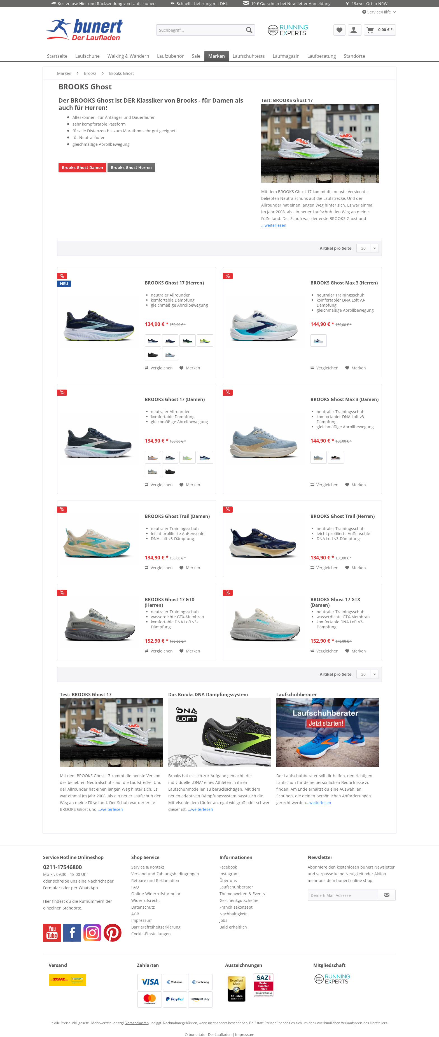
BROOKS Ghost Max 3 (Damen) (344, 399)
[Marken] (216, 56)
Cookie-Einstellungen (151, 933)
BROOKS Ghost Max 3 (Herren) (344, 283)
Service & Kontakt (147, 867)
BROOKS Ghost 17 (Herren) (174, 283)
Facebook (228, 867)
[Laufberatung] (321, 56)
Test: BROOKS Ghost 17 (287, 100)
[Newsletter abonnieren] (387, 895)
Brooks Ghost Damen (82, 167)
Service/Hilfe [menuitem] (377, 12)
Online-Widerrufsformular (156, 893)
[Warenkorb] (380, 30)
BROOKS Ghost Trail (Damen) (177, 516)
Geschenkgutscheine (239, 900)
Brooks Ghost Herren (131, 167)
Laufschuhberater (296, 694)
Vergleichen (159, 368)
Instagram (229, 873)
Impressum (142, 920)
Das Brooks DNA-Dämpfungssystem (208, 694)
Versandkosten (137, 1022)
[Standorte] (354, 56)
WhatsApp (88, 887)
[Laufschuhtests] (249, 56)
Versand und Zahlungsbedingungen (165, 873)
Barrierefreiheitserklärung (156, 927)
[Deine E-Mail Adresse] (343, 895)
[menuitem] (205, 30)
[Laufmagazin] (286, 56)
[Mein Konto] (354, 30)
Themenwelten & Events (242, 893)
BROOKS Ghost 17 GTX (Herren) (170, 602)
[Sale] (196, 56)
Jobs (223, 920)
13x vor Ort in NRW (366, 3)
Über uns (228, 880)
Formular (51, 887)
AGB (135, 913)
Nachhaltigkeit (233, 913)
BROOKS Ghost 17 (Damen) (175, 399)
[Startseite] (57, 56)
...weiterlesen (273, 225)
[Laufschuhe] (87, 56)
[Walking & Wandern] (128, 56)
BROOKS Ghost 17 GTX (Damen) (335, 602)
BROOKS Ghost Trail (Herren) (342, 516)
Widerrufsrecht (145, 900)
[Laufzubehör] (170, 56)
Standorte (72, 908)
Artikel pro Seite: (336, 248)
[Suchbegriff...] (205, 30)
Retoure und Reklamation (155, 880)
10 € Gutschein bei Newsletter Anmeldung (287, 3)
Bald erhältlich (233, 927)
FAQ (135, 887)
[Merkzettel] (339, 30)
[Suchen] (249, 30)
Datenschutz (143, 907)
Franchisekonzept (236, 907)
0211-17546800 (62, 867)
